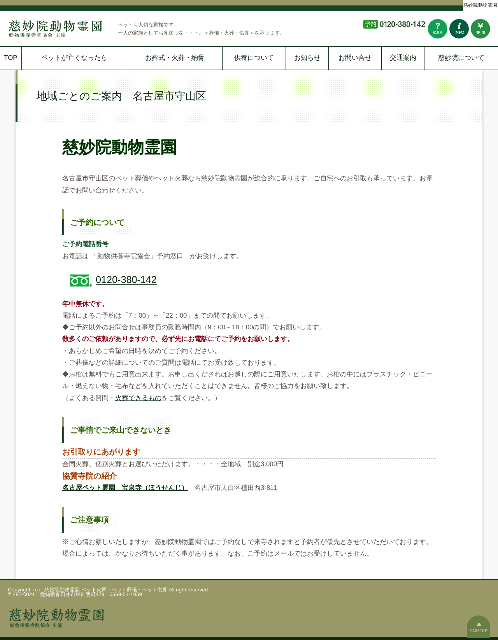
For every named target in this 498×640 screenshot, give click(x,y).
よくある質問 (437, 28)
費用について (480, 28)
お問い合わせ (459, 28)
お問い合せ (355, 57)
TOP (10, 57)
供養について (254, 57)
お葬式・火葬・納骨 (175, 57)
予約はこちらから (394, 28)
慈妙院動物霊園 (480, 4)
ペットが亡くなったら (74, 57)
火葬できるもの (138, 398)
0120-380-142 (126, 279)
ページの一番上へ (478, 626)
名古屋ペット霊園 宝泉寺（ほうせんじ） (125, 487)
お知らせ (307, 57)
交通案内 (403, 57)
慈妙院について (461, 57)
